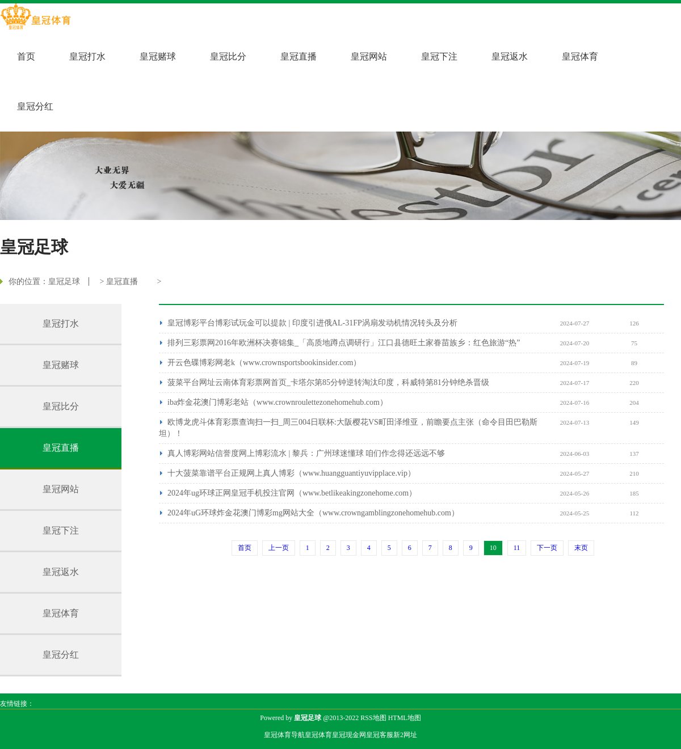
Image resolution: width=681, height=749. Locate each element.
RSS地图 (373, 718)
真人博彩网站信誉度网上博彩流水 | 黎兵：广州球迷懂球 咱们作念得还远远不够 (306, 453)
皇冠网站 (369, 56)
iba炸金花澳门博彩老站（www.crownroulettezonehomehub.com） (277, 402)
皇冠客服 (379, 735)
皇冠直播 (298, 56)
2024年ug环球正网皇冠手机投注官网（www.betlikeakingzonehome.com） (292, 493)
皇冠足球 (64, 281)
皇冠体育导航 (284, 735)
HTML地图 (404, 718)
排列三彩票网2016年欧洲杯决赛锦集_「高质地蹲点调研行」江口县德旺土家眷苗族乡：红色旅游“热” (343, 342)
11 (517, 548)
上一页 (278, 548)
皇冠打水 (87, 56)
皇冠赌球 (158, 56)
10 (493, 548)
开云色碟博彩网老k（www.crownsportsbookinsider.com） (264, 362)
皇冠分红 (35, 106)
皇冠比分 (228, 56)
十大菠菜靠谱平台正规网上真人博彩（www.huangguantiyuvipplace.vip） (291, 473)
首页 (26, 56)
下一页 (547, 548)
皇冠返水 (509, 56)
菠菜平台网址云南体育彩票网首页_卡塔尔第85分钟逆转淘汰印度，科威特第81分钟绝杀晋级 (328, 382)
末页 (581, 548)
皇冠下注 (439, 56)
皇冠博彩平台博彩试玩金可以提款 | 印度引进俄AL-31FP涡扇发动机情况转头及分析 (312, 323)
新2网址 (405, 735)
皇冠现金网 (349, 735)
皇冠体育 (580, 56)
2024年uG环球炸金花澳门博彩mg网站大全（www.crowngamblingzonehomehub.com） (313, 513)
